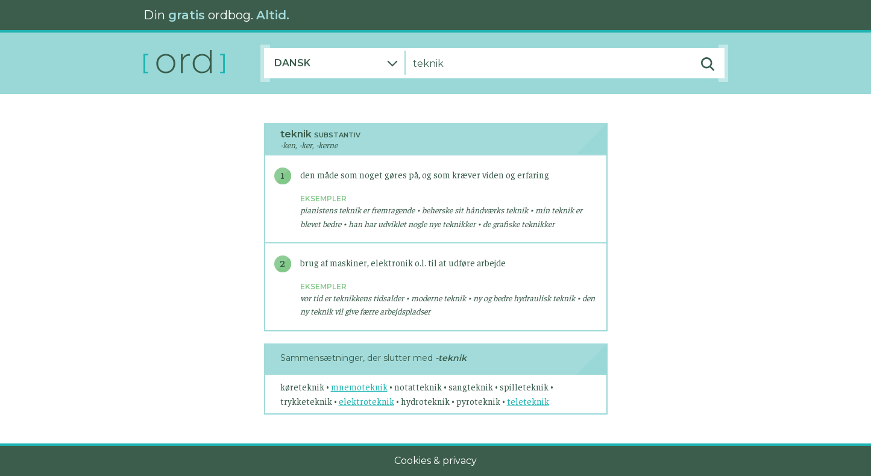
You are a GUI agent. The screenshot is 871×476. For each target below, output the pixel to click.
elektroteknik (366, 401)
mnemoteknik (359, 386)
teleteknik (528, 401)
